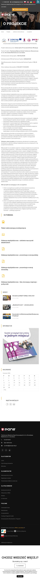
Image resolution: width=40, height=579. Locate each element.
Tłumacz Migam (10, 531)
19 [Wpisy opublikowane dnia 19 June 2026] (24, 382)
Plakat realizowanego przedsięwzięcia (13, 228)
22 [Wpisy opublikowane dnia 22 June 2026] (4, 385)
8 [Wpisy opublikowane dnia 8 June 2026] (3, 380)
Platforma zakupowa (20, 531)
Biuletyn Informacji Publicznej (9, 535)
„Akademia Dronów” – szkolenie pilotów (23, 305)
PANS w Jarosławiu (19, 527)
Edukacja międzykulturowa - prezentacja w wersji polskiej (19, 255)
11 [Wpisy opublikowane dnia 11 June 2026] (19, 380)
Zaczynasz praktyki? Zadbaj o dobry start (23, 295)
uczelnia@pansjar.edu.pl (17, 2)
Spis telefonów (8, 442)
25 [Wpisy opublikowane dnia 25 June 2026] (19, 385)
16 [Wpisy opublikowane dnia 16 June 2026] (9, 382)
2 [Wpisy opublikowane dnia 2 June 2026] (8, 378)
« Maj (4, 389)
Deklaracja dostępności (6, 542)
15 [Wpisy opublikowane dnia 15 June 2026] (4, 382)
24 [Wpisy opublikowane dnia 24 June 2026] (14, 385)
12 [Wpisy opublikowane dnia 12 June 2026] (24, 380)
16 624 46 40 (6, 2)
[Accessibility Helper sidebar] (38, 2)
